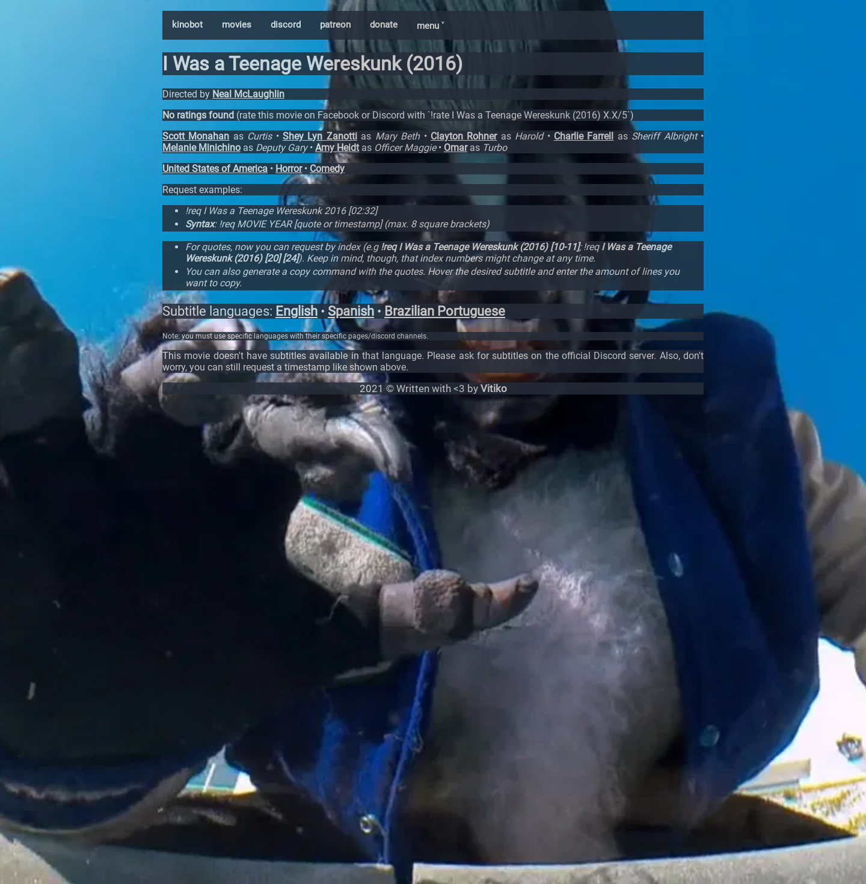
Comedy (327, 168)
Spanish (351, 311)
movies (236, 24)
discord (286, 24)
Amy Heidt (337, 147)
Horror (288, 168)
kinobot (187, 24)
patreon (335, 24)
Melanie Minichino (201, 147)
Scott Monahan (195, 136)
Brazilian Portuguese (444, 311)
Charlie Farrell (583, 136)
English (296, 311)
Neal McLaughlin (248, 94)
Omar (455, 147)
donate (384, 24)
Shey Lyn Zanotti (320, 136)
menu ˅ (430, 25)
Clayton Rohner (464, 136)
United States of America (215, 168)
